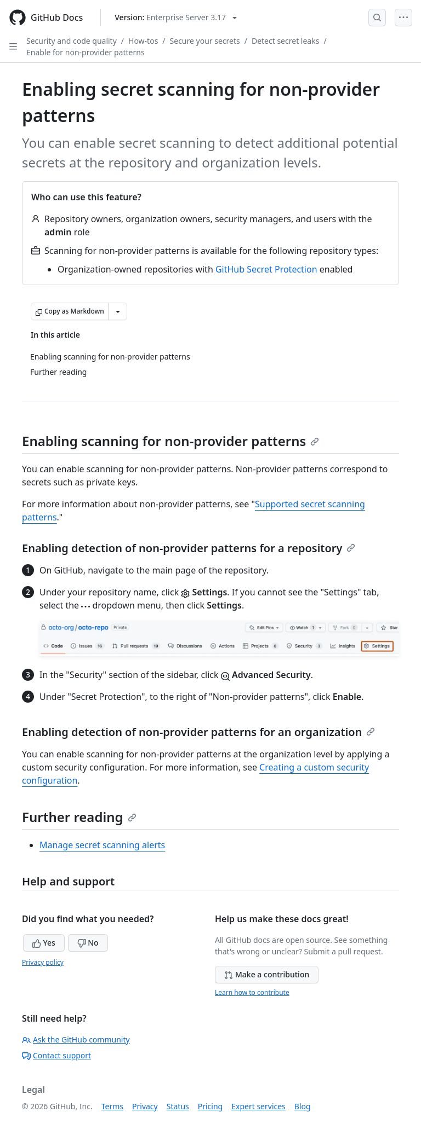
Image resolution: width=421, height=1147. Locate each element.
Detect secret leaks (285, 41)
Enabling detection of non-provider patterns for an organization (198, 732)
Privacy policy (43, 962)
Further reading (79, 817)
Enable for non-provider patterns (85, 52)
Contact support (56, 1055)
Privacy (145, 1106)
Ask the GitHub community (76, 1039)
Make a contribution (266, 974)
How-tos (143, 41)
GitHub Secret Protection (266, 269)
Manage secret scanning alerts (102, 845)
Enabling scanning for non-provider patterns (170, 441)
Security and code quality (71, 41)
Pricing (210, 1106)
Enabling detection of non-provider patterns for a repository (188, 548)
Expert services (258, 1106)
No (88, 942)
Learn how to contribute (252, 992)
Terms (112, 1106)
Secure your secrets (205, 41)
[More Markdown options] (118, 311)
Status (178, 1106)
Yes (43, 942)
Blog (302, 1106)
